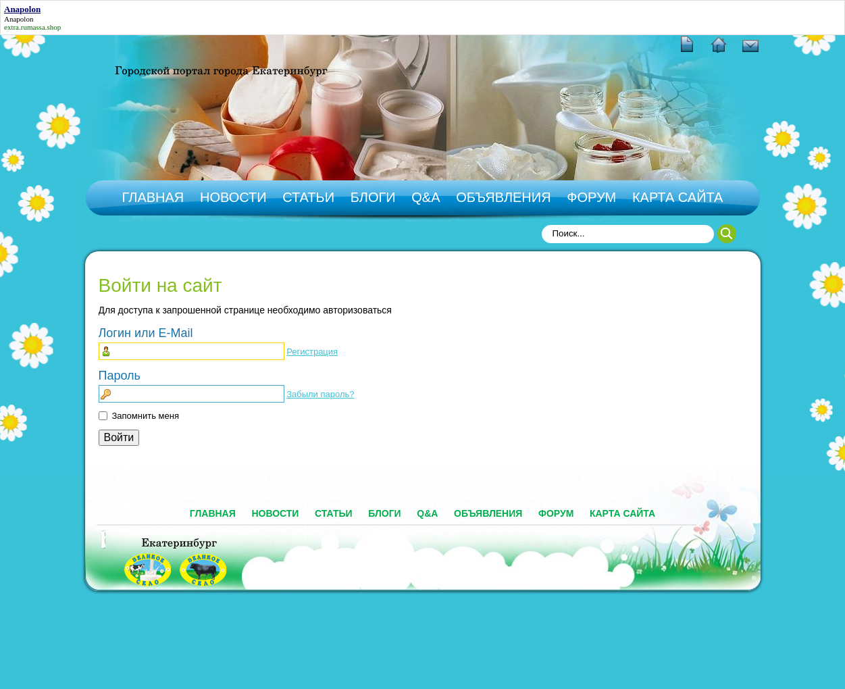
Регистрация (312, 352)
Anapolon (18, 19)
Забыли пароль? (320, 394)
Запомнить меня (145, 416)
